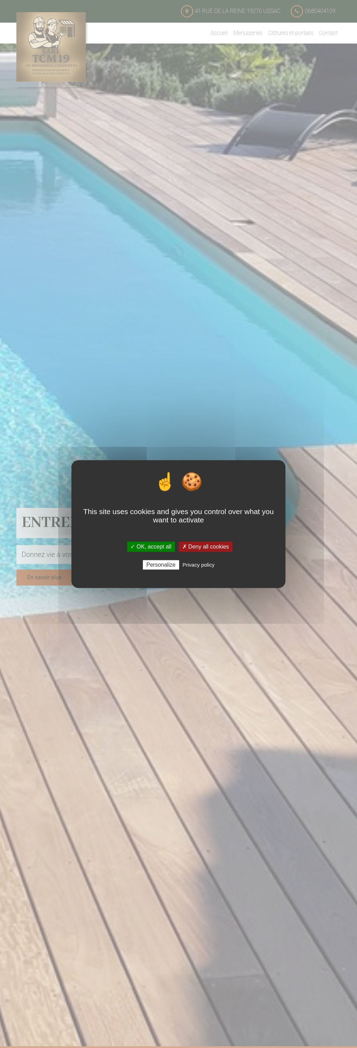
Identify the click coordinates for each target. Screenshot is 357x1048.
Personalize (161, 565)
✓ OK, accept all (150, 547)
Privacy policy (199, 565)
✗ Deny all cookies (205, 547)
